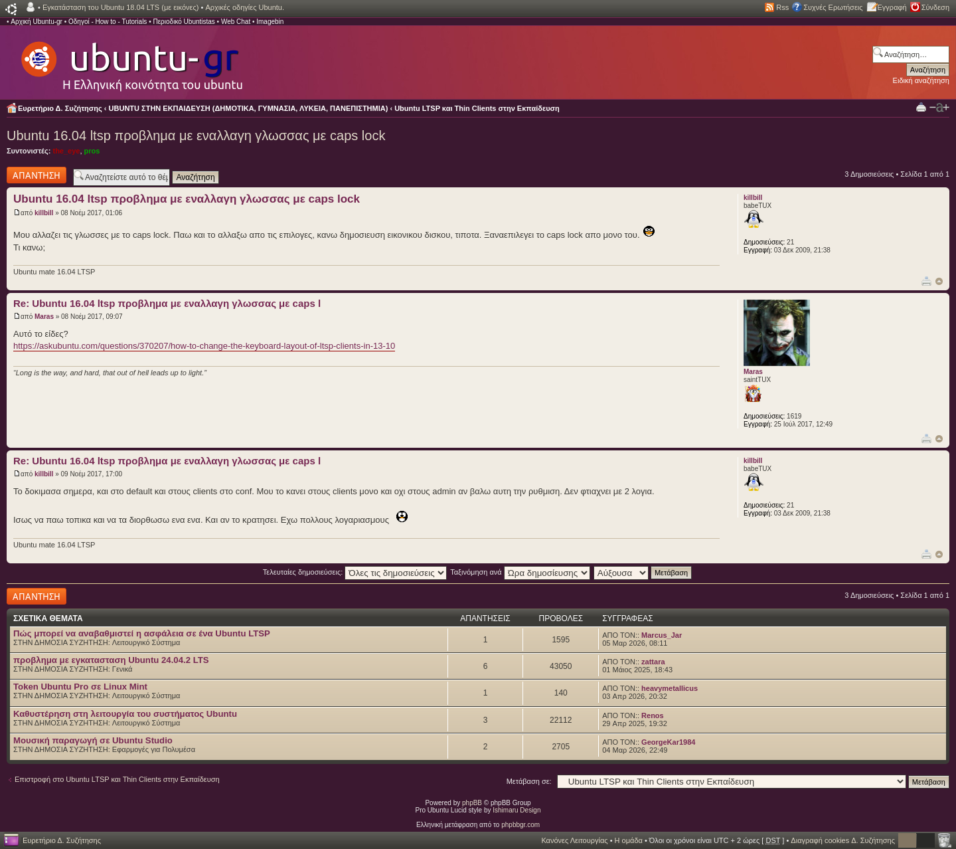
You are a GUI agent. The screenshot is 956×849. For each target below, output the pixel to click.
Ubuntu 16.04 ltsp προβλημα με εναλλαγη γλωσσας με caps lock (196, 135)
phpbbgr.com (520, 824)
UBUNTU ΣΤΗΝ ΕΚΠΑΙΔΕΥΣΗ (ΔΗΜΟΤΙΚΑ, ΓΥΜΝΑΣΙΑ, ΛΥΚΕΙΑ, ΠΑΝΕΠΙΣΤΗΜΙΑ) (248, 108)
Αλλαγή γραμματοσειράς (939, 107)
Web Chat (235, 21)
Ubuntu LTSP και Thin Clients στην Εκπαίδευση (477, 108)
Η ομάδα (629, 840)
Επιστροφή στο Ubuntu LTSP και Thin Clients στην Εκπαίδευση (117, 779)
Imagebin (269, 21)
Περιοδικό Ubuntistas (183, 21)
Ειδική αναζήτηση (921, 80)
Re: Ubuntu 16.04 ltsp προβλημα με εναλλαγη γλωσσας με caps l (167, 303)
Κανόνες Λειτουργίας (574, 840)
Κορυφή (939, 281)
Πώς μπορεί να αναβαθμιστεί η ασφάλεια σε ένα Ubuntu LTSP (141, 633)
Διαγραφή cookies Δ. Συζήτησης (843, 840)
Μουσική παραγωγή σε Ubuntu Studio (93, 740)
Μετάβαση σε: (529, 781)
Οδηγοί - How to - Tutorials (107, 21)
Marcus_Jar (661, 635)
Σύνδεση (935, 7)
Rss (782, 7)
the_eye (66, 151)
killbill (44, 213)
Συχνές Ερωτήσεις (832, 7)
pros (92, 151)
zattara (653, 662)
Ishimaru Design (516, 810)
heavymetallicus (669, 688)
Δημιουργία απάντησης (36, 175)
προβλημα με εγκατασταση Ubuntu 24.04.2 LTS (111, 660)
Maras (44, 316)
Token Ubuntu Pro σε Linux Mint (80, 687)
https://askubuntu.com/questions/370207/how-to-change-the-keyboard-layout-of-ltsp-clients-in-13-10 (204, 346)
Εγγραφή (892, 7)
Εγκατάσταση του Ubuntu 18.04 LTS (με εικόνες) (120, 7)
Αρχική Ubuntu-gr (36, 21)
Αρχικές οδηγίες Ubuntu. (244, 7)
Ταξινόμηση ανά (520, 572)
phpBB (472, 802)
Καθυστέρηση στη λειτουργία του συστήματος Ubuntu (125, 714)
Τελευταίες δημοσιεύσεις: (355, 572)
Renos (652, 715)
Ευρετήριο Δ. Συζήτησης (60, 108)
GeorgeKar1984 (668, 742)
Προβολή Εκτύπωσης (921, 107)
